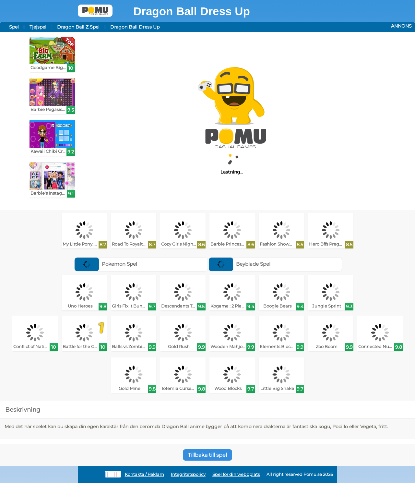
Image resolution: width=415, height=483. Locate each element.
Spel (14, 27)
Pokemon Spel (106, 264)
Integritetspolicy (188, 474)
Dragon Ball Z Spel (78, 27)
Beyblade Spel (239, 264)
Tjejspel (38, 27)
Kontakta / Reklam (144, 474)
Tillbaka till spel (207, 455)
